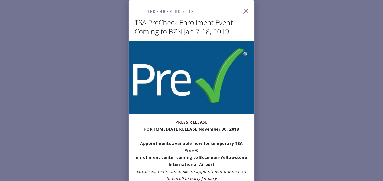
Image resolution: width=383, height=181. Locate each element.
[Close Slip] (303, 17)
